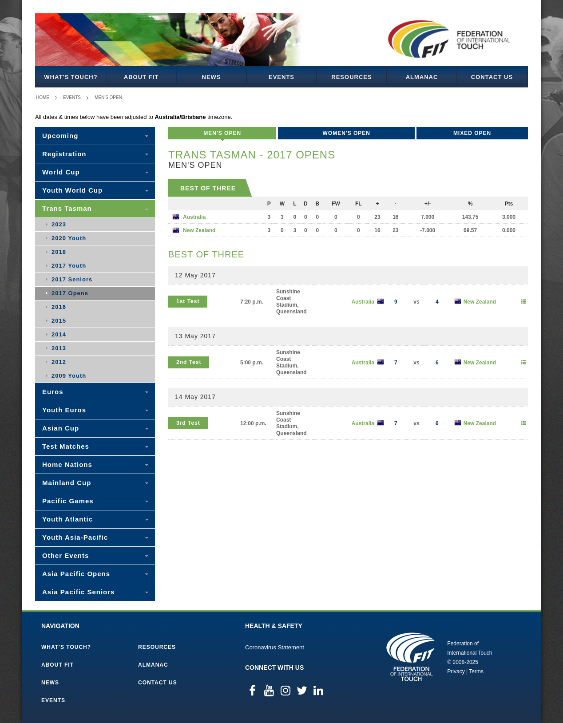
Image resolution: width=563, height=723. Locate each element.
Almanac (422, 77)
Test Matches (65, 446)
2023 (59, 224)
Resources (351, 77)
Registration (64, 154)
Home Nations (67, 464)
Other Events (65, 555)
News (211, 77)
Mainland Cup (66, 482)
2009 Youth (69, 375)
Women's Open (346, 133)
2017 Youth (69, 265)
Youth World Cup (72, 190)
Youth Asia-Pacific (75, 537)
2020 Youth (69, 238)
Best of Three (208, 188)
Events (281, 77)
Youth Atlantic (67, 519)
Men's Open (108, 97)
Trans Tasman (67, 208)
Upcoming (60, 135)
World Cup (61, 172)
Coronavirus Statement (274, 647)
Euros (52, 391)
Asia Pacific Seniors (78, 592)
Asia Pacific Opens (76, 573)
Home (42, 97)
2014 (59, 334)
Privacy (455, 671)
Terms (476, 671)
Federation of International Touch (410, 656)
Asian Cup (60, 428)
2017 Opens (70, 293)
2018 (59, 252)
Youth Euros (64, 410)
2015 (59, 320)
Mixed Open (472, 133)
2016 (59, 307)
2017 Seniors (72, 279)
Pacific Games (68, 501)
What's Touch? (70, 77)
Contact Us (492, 77)
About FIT (141, 77)
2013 (59, 348)
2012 (59, 362)
